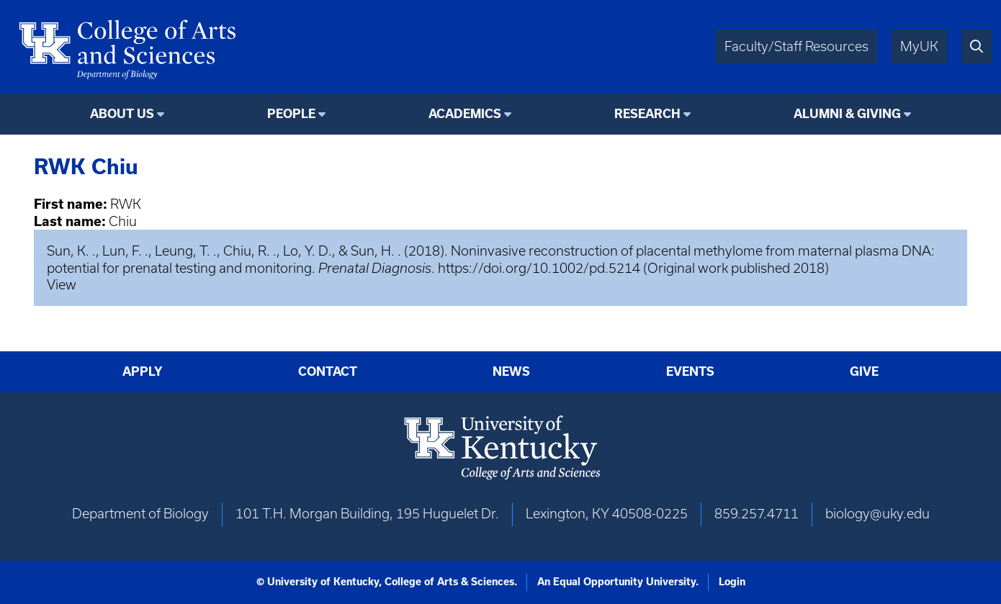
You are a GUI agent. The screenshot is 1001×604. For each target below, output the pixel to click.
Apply (142, 371)
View (61, 284)
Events (690, 371)
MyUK (919, 46)
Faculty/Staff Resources (796, 46)
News (511, 371)
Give (864, 371)
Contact (327, 371)
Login (732, 581)
